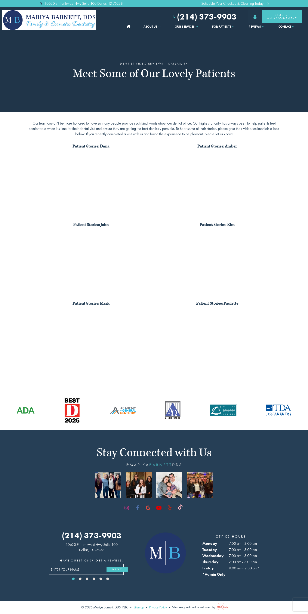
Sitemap (138, 607)
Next (117, 569)
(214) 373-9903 (204, 17)
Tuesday (209, 549)
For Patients (223, 27)
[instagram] (127, 508)
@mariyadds (154, 465)
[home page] (52, 20)
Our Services (187, 27)
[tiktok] (180, 508)
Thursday (210, 561)
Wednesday (213, 555)
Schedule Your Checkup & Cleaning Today (235, 3)
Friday (208, 568)
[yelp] (169, 508)
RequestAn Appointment (272, 16)
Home (128, 26)
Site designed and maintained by (199, 607)
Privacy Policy (158, 607)
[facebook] (137, 508)
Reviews (257, 27)
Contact (286, 27)
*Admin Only (214, 574)
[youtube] (159, 508)
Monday (209, 543)
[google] (148, 508)
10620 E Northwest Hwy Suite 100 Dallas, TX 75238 (81, 3)
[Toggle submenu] (159, 26)
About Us (153, 27)
